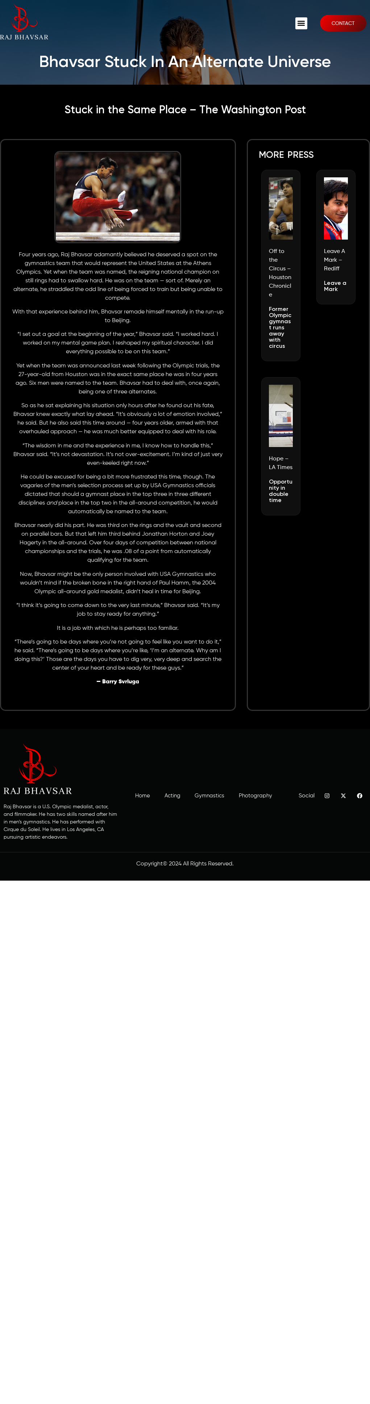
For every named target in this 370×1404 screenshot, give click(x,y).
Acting (172, 795)
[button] (301, 23)
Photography (255, 795)
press (300, 155)
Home (142, 795)
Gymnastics (209, 795)
